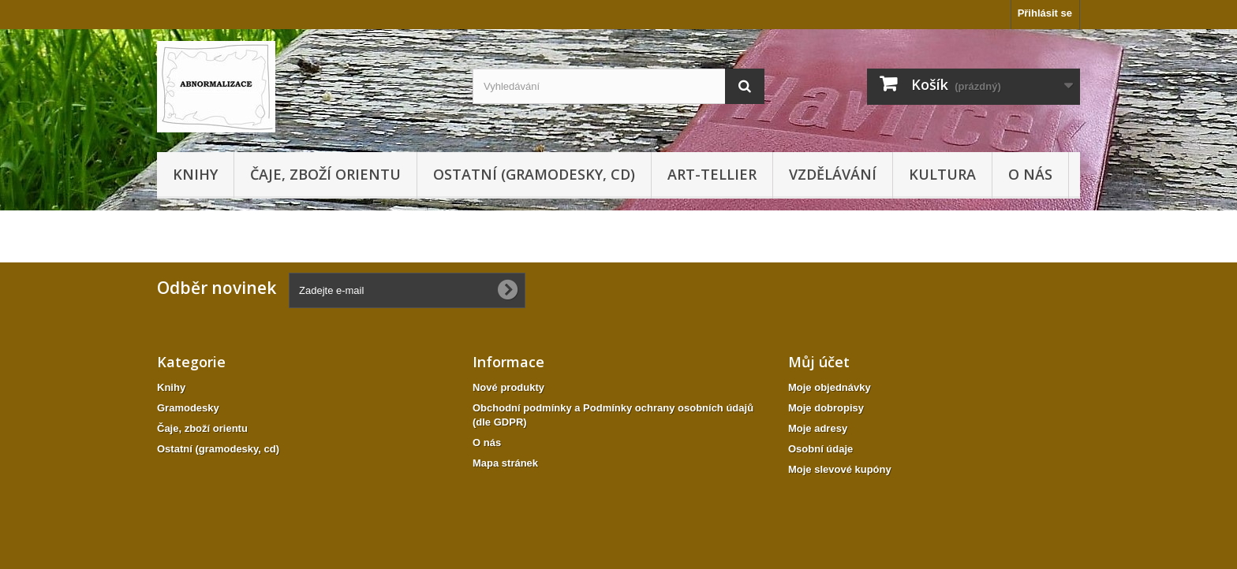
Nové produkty (508, 387)
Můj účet (819, 361)
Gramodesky (188, 408)
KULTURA (942, 174)
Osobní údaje (820, 449)
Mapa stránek (505, 463)
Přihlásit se (1045, 13)
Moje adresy (817, 428)
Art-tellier (712, 174)
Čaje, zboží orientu (325, 174)
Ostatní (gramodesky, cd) (534, 174)
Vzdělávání (832, 174)
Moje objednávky (829, 387)
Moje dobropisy (826, 408)
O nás (1030, 174)
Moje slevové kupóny (839, 469)
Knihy (195, 174)
